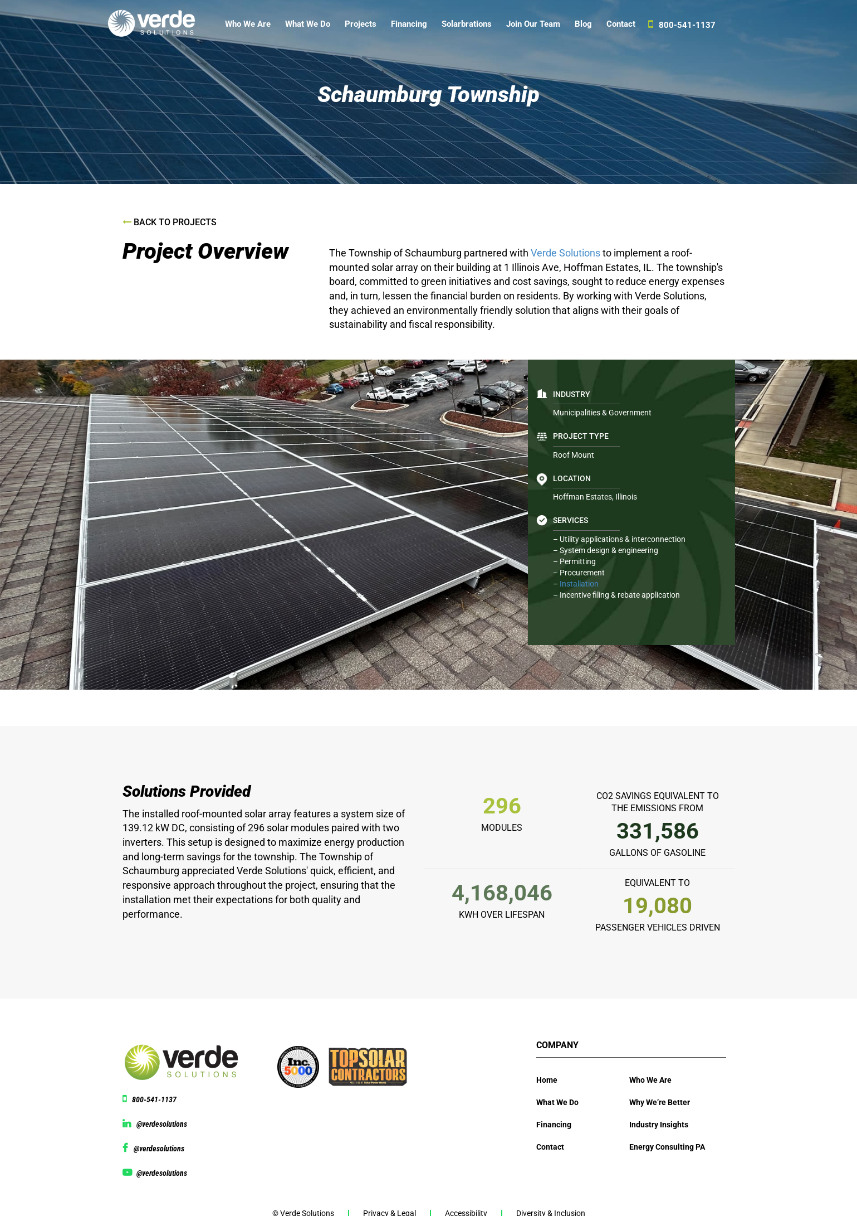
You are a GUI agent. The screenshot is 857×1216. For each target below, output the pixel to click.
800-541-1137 (682, 24)
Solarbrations (467, 24)
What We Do (307, 24)
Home (546, 1079)
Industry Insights (658, 1124)
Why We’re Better (659, 1102)
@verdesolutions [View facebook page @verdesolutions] (159, 1148)
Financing (409, 24)
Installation (579, 583)
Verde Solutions (567, 253)
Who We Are (248, 24)
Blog (583, 24)
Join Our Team (533, 24)
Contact (620, 24)
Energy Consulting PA (667, 1146)
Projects (360, 24)
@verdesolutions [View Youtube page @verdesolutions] (161, 1173)
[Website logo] (156, 26)
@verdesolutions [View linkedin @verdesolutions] (161, 1124)
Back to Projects (170, 222)
